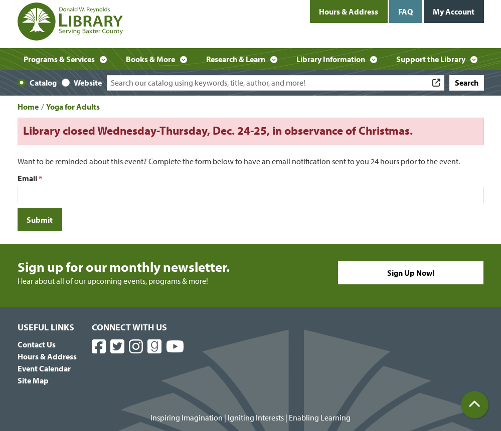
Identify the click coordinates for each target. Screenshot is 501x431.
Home (28, 107)
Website (88, 83)
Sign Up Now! (410, 273)
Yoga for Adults (73, 107)
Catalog (43, 83)
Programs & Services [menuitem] (59, 59)
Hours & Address (348, 12)
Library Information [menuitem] (330, 59)
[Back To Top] (474, 404)
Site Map (33, 380)
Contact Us (37, 344)
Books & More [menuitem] (150, 59)
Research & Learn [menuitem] (235, 59)
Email (27, 178)
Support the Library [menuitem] (430, 59)
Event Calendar (44, 368)
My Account (453, 12)
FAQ (405, 12)
